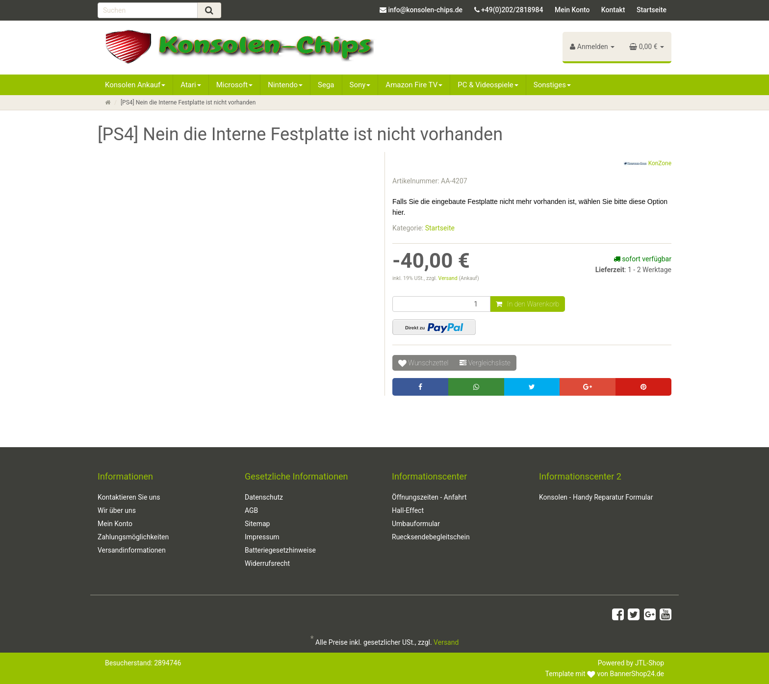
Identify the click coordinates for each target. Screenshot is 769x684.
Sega (326, 84)
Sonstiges (552, 84)
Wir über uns (117, 510)
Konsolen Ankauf (135, 84)
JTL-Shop (649, 663)
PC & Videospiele (488, 84)
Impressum (262, 537)
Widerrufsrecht (267, 563)
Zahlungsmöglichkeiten (133, 537)
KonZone (647, 164)
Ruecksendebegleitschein (431, 537)
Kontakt (613, 10)
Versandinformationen (132, 550)
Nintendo (285, 84)
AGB (251, 510)
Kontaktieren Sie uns (129, 497)
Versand (448, 278)
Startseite (651, 10)
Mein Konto (572, 10)
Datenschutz (264, 497)
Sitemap (257, 524)
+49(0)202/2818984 (512, 10)
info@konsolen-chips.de (425, 10)
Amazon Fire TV (413, 84)
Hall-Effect (408, 510)
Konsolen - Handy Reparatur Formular (596, 497)
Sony (360, 84)
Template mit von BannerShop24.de (604, 674)
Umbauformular (416, 524)
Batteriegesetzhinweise (280, 550)
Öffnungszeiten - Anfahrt (429, 497)
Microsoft (234, 84)
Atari (190, 84)
